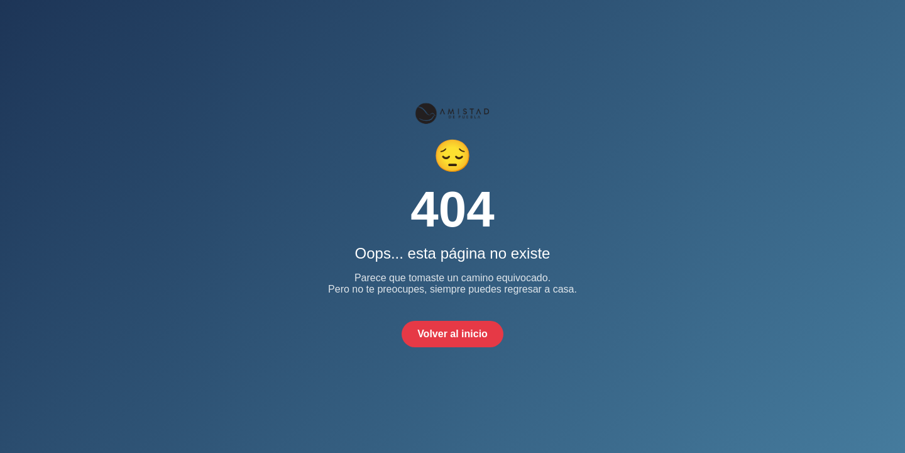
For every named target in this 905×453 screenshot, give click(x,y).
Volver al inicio (452, 333)
